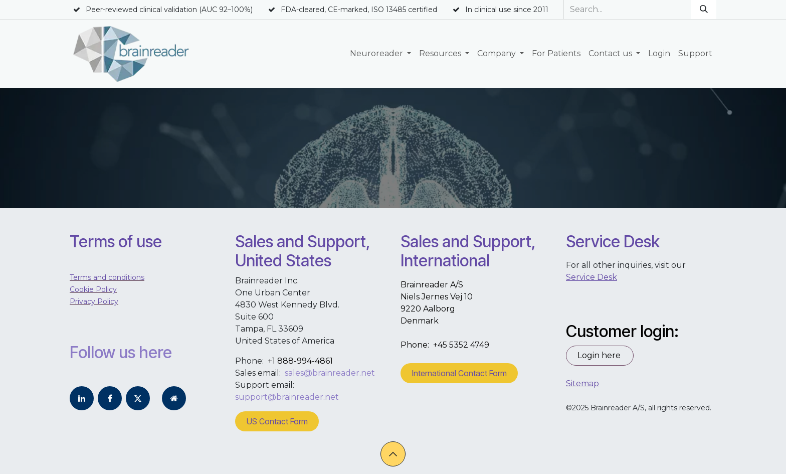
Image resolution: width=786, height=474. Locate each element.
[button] (393, 453)
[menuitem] (380, 54)
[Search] (703, 9)
